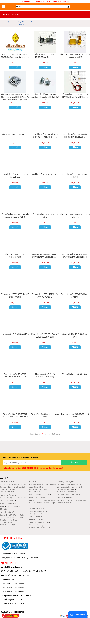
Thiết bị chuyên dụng (36, 514)
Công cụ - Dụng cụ (36, 525)
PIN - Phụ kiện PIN (36, 503)
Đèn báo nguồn (49, 500)
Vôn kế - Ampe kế (35, 516)
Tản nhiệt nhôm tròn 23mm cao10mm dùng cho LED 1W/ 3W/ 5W (45, 97)
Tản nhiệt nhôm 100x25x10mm (15, 134)
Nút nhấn (9, 515)
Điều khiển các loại (64, 487)
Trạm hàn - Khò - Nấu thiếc (39, 522)
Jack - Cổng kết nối (36, 487)
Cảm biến (9, 507)
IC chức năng (12, 498)
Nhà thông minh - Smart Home (68, 494)
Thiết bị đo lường (37, 509)
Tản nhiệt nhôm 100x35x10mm (75, 374)
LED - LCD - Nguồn (37, 498)
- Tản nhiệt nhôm (7, 22)
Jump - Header (49, 484)
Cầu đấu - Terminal (36, 484)
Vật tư (76, 500)
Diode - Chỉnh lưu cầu (16, 487)
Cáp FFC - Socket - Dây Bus (39, 494)
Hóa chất (82, 500)
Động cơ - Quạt (77, 484)
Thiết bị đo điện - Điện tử (38, 511)
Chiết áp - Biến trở (19, 484)
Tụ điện (9, 484)
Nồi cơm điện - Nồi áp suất (66, 492)
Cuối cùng (56, 434)
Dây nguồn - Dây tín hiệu (38, 489)
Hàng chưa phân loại (64, 503)
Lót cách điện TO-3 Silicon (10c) (15, 334)
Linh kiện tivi (76, 487)
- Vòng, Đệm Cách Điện (20, 23)
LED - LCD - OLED (36, 500)
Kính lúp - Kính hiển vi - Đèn (39, 527)
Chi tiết (15, 67)
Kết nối (32, 482)
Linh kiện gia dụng (63, 484)
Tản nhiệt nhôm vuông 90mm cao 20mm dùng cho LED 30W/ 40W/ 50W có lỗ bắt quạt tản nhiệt (15, 97)
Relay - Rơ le (19, 515)
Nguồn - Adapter (50, 503)
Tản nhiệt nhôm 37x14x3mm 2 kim (44, 174)
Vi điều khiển (23, 498)
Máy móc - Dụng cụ (37, 520)
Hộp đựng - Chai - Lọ (64, 500)
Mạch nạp (17, 507)
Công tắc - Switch (16, 518)
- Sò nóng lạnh (35, 22)
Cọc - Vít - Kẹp (34, 492)
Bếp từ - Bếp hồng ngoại (66, 489)
